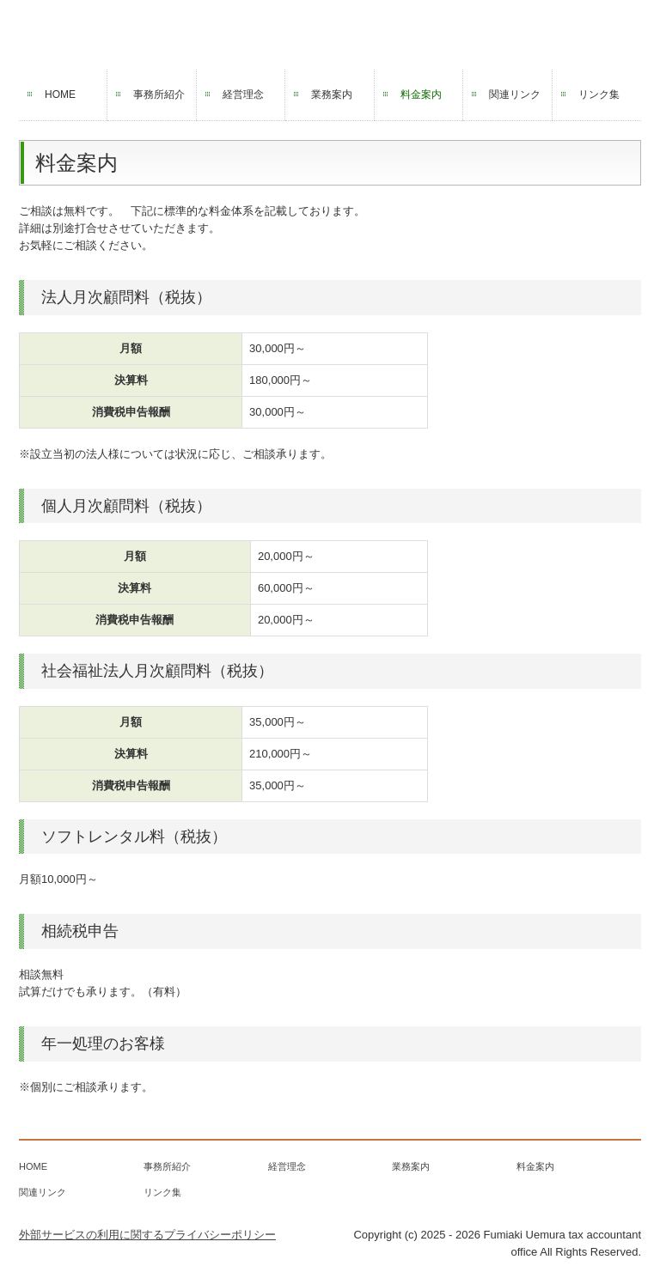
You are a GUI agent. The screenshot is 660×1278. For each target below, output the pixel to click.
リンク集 (599, 94)
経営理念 (243, 94)
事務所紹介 (159, 94)
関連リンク (515, 94)
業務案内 (331, 94)
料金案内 (421, 94)
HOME (60, 94)
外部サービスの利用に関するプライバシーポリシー (147, 1234)
